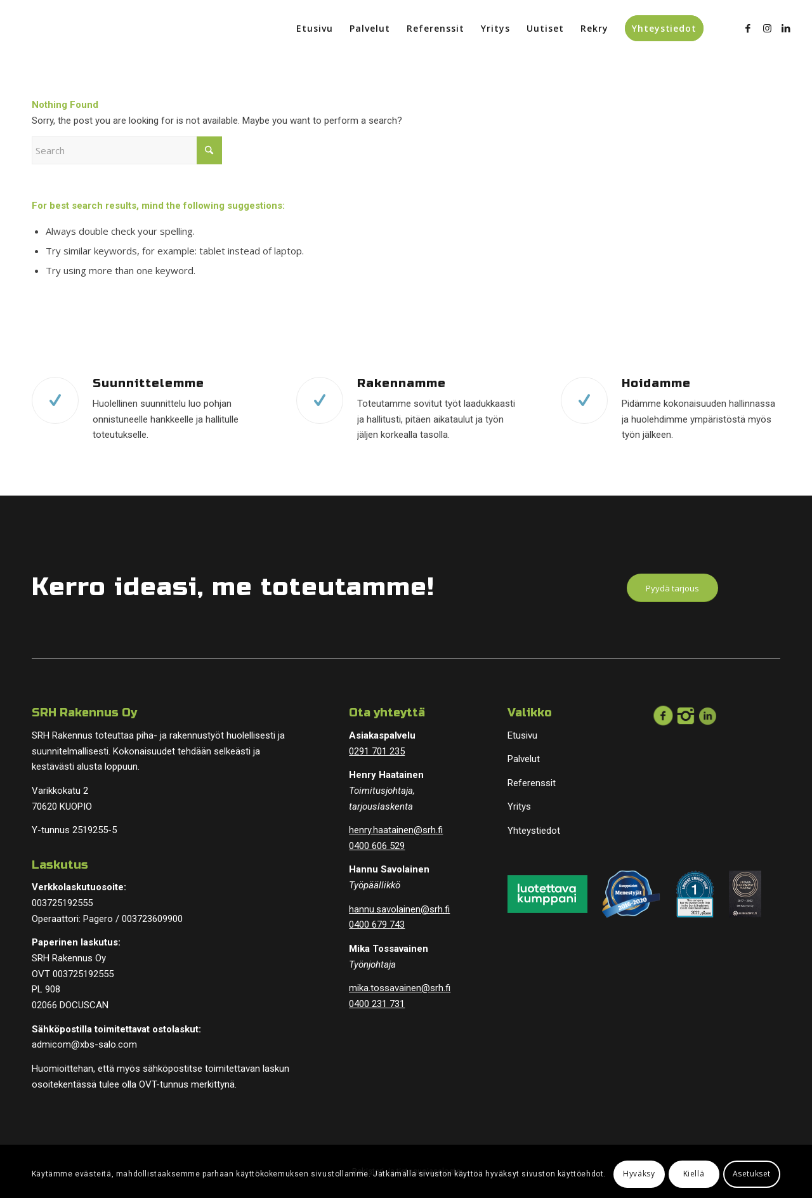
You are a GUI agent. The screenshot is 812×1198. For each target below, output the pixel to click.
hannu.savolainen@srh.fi (399, 909)
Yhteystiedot (534, 830)
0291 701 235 (377, 751)
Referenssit (532, 783)
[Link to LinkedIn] (786, 27)
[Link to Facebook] (747, 27)
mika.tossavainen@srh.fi (399, 988)
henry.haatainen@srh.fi (396, 830)
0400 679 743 (377, 924)
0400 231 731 (377, 1004)
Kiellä (694, 1173)
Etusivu (522, 735)
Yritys (519, 806)
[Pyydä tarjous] (672, 588)
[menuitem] (314, 28)
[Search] (127, 150)
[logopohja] (103, 28)
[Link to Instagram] (766, 27)
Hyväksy (639, 1173)
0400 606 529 (377, 846)
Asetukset (752, 1173)
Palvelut (524, 759)
